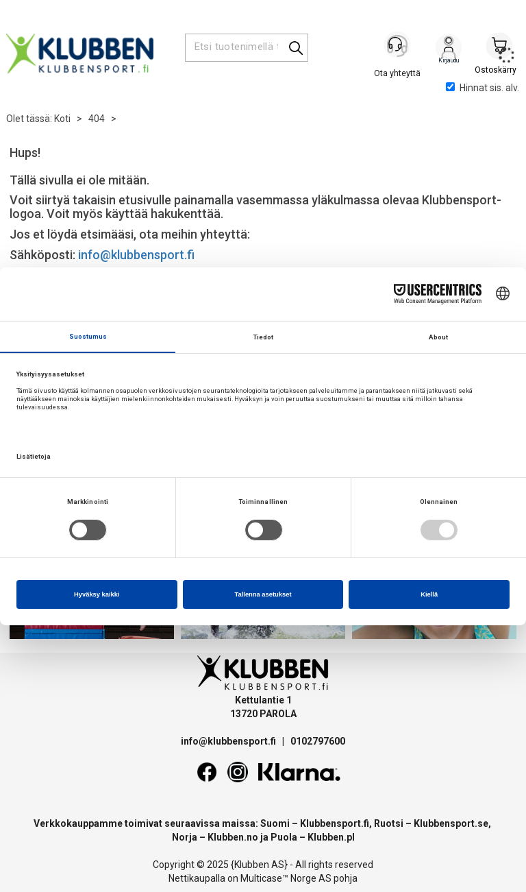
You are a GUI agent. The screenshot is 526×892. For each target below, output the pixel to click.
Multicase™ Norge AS (285, 878)
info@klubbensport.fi (137, 255)
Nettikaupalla (196, 878)
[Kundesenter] (398, 47)
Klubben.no (233, 837)
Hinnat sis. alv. (482, 87)
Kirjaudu (448, 48)
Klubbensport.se (451, 823)
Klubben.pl (331, 837)
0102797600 (317, 741)
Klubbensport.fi (334, 823)
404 (96, 118)
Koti (62, 118)
